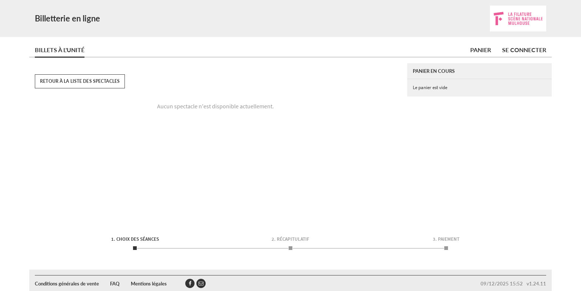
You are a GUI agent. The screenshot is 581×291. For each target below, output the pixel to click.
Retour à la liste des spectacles (80, 81)
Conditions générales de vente (67, 284)
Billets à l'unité (59, 49)
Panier (480, 49)
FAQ (115, 284)
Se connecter (524, 49)
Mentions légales (149, 284)
